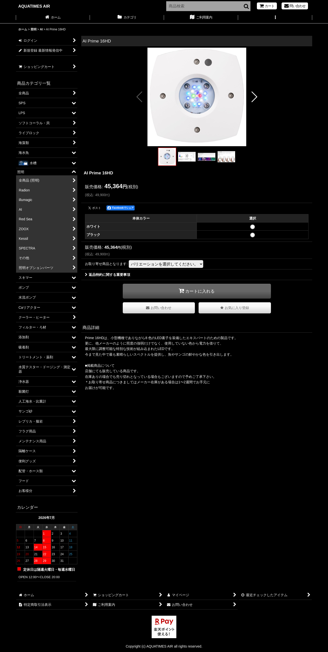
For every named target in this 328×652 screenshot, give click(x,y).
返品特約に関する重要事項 (107, 275)
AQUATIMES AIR (34, 6)
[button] (275, 17)
